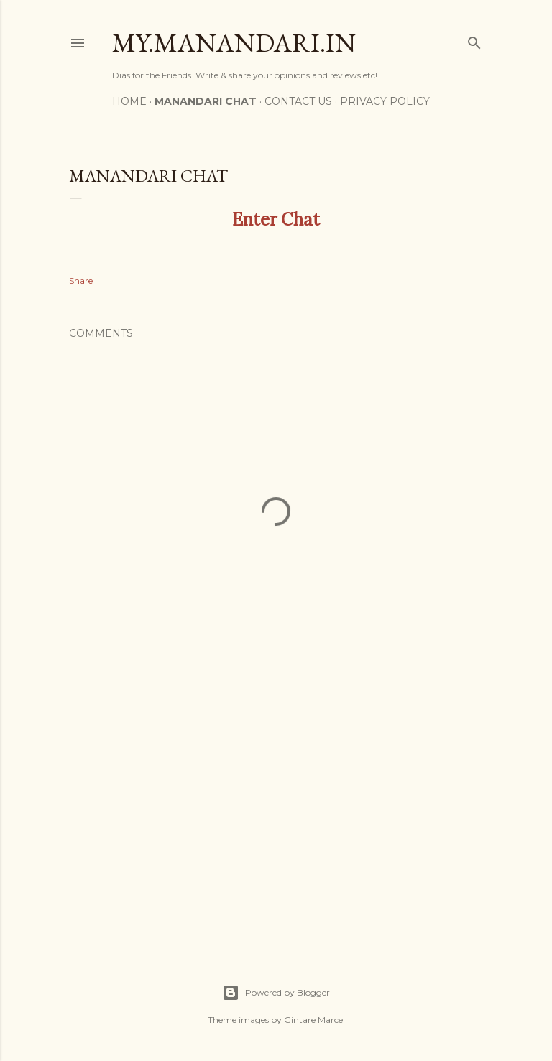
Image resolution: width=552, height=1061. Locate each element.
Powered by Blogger (276, 992)
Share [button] (81, 280)
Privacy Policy (385, 101)
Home (129, 101)
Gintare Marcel (314, 1019)
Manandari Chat (206, 101)
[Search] (474, 40)
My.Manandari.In (234, 43)
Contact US (298, 101)
